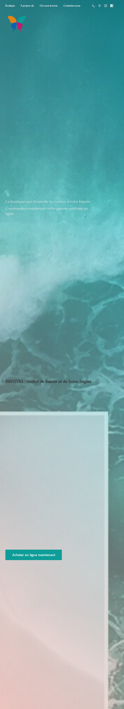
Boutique (10, 5)
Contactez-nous (71, 5)
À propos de (27, 5)
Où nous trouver (49, 5)
